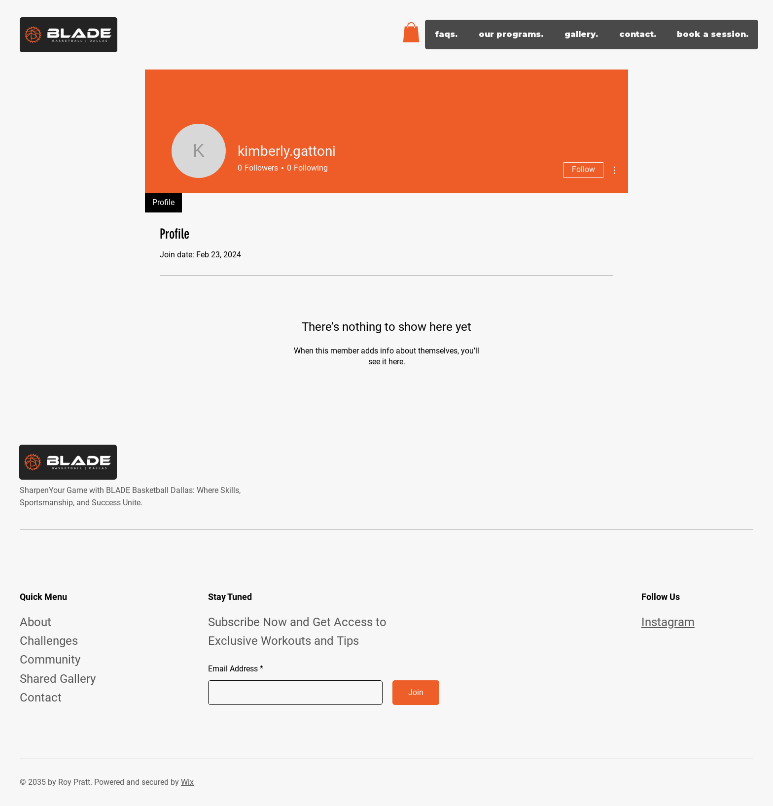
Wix (187, 782)
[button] (411, 32)
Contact (41, 697)
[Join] (415, 692)
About (35, 622)
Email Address (233, 669)
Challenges (49, 641)
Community (50, 659)
